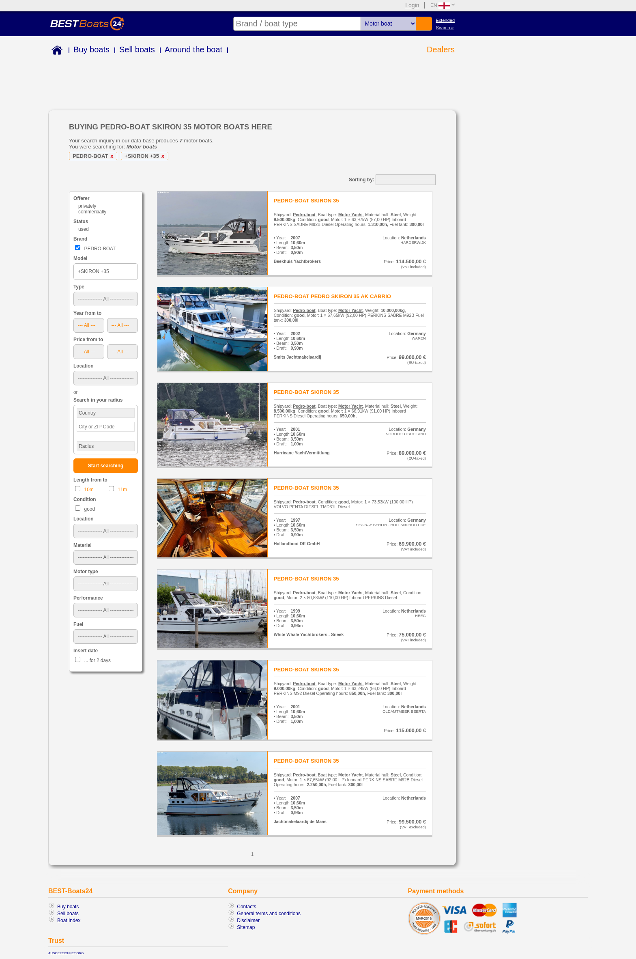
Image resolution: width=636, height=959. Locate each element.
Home (55, 51)
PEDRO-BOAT (94, 156)
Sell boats (137, 49)
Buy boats (91, 49)
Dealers (441, 49)
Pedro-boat (304, 214)
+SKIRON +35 (146, 156)
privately (87, 206)
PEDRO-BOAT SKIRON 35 (306, 201)
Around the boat (193, 49)
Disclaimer (248, 920)
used (83, 229)
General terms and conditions (269, 913)
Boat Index (68, 920)
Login (412, 5)
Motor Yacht (350, 214)
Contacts (246, 907)
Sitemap (246, 927)
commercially (92, 212)
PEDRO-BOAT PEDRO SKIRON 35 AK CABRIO (332, 296)
